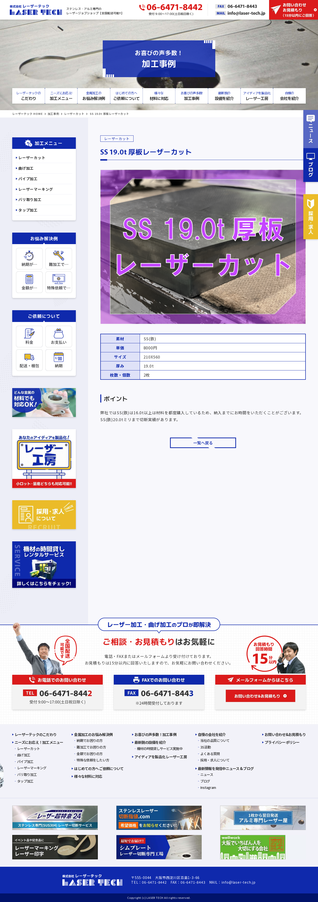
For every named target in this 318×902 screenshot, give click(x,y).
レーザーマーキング (35, 189)
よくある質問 (210, 753)
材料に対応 (159, 96)
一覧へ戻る (203, 443)
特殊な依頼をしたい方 (93, 760)
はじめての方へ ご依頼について (99, 768)
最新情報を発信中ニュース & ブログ (226, 768)
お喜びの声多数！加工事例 (155, 734)
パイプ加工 (28, 178)
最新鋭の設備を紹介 (150, 742)
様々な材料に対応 (88, 776)
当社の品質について (215, 740)
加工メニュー (61, 96)
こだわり (28, 96)
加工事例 (192, 96)
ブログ (205, 781)
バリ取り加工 (30, 199)
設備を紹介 (224, 96)
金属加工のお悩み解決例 (93, 734)
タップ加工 (28, 210)
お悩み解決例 (94, 96)
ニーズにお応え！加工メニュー (39, 742)
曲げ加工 (26, 168)
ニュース (206, 774)
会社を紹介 (289, 96)
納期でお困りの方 (89, 740)
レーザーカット (74, 114)
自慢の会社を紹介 (212, 734)
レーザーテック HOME (27, 114)
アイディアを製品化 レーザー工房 (161, 756)
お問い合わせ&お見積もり (285, 734)
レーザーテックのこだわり (36, 734)
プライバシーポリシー (282, 742)
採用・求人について (215, 760)
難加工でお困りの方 (91, 747)
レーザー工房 (257, 96)
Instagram (208, 787)
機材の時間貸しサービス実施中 (159, 748)
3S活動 (205, 747)
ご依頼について (126, 96)
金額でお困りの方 (89, 753)
